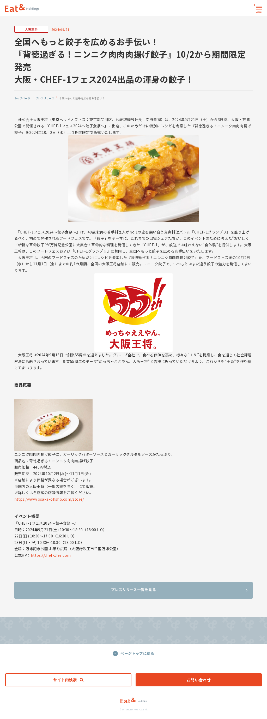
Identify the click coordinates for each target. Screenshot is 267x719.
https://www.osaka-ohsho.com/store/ (49, 499)
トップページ (22, 98)
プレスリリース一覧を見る (179, 592)
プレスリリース (44, 98)
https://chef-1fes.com (51, 555)
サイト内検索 (68, 680)
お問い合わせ (199, 679)
